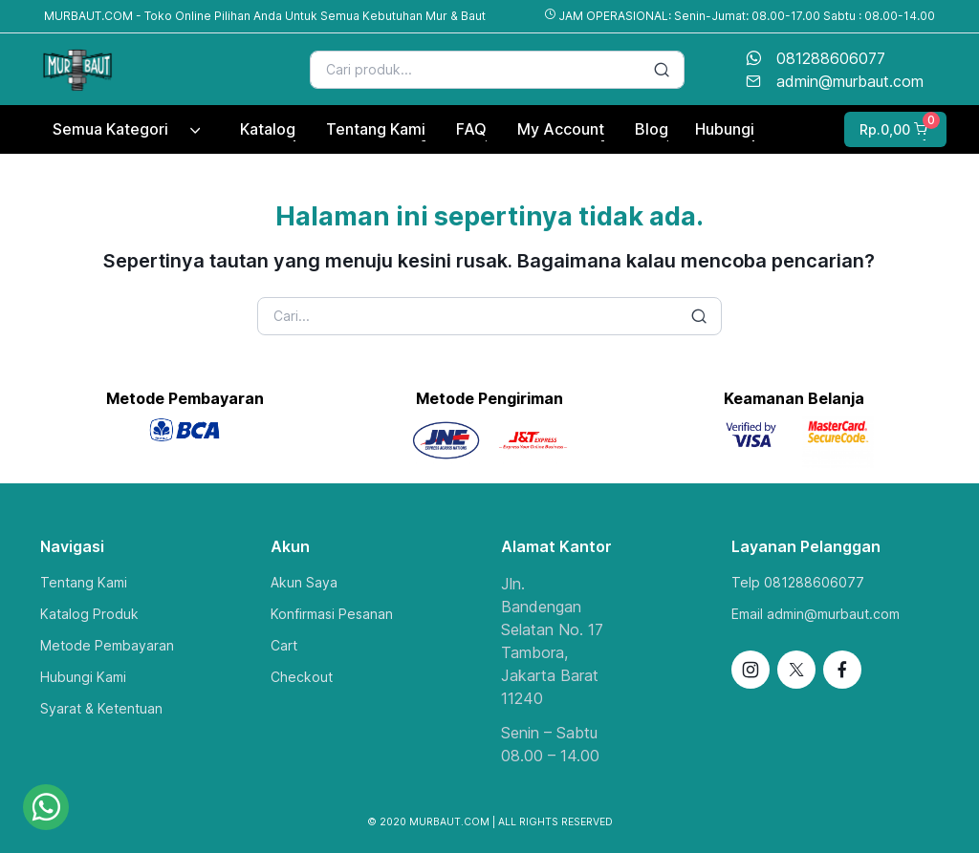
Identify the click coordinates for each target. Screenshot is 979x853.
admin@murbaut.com (850, 81)
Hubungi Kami (83, 677)
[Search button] (661, 70)
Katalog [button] (267, 129)
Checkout (302, 677)
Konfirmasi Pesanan (332, 614)
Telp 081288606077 (797, 582)
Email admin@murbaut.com (815, 614)
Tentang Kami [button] (375, 129)
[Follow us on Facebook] (842, 669)
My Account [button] (560, 129)
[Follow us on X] (796, 669)
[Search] (497, 70)
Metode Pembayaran (107, 645)
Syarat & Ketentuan (101, 708)
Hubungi (724, 129)
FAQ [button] (471, 129)
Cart (284, 645)
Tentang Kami (83, 582)
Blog (651, 129)
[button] (893, 129)
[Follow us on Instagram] (750, 669)
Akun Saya (304, 582)
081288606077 (830, 58)
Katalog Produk (89, 614)
